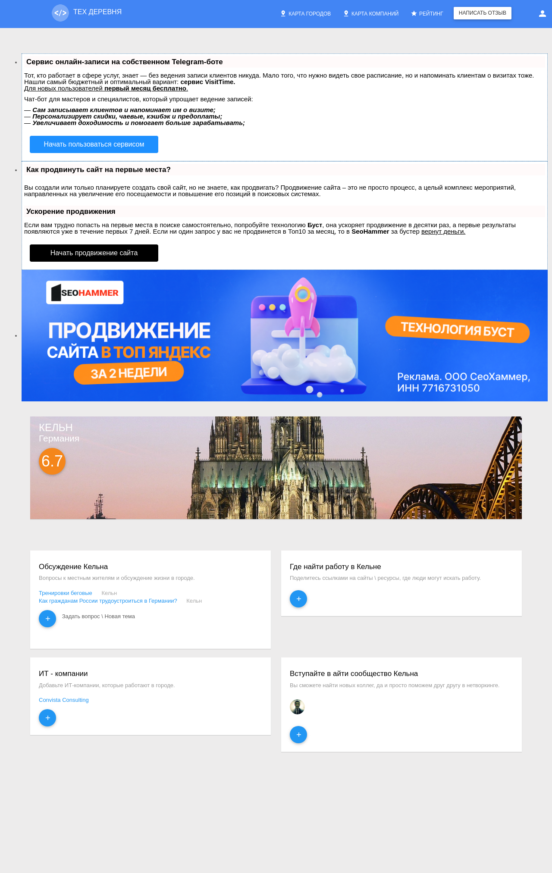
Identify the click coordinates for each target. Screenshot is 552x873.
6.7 (52, 461)
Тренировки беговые (65, 593)
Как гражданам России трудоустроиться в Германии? (108, 601)
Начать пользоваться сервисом (94, 144)
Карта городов (305, 14)
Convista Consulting (64, 700)
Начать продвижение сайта (94, 253)
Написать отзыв (482, 13)
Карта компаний (370, 14)
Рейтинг (427, 14)
